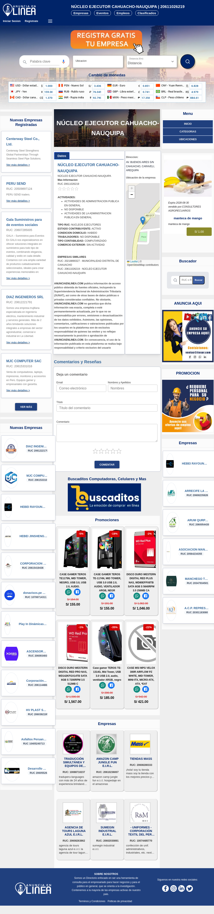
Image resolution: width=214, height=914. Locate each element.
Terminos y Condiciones (92, 901)
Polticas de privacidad (120, 901)
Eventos (102, 13)
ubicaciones (188, 139)
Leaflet (132, 261)
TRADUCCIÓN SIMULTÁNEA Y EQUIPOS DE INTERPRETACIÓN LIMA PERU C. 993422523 (74, 762)
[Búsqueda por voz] (63, 61)
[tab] (62, 155)
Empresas (80, 13)
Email (59, 382)
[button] (63, 61)
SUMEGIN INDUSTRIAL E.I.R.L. (107, 831)
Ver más (26, 407)
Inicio (188, 123)
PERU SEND (16, 183)
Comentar (107, 464)
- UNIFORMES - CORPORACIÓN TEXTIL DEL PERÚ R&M (141, 831)
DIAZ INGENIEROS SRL (25, 297)
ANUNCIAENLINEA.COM (68, 283)
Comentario (62, 421)
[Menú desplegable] (50, 21)
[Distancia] (152, 61)
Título (59, 402)
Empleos (123, 13)
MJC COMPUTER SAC (23, 361)
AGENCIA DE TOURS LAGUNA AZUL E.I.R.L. (74, 831)
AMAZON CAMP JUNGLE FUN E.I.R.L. (107, 762)
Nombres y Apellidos (119, 382)
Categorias (188, 131)
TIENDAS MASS (141, 758)
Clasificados (147, 13)
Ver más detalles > (18, 164)
